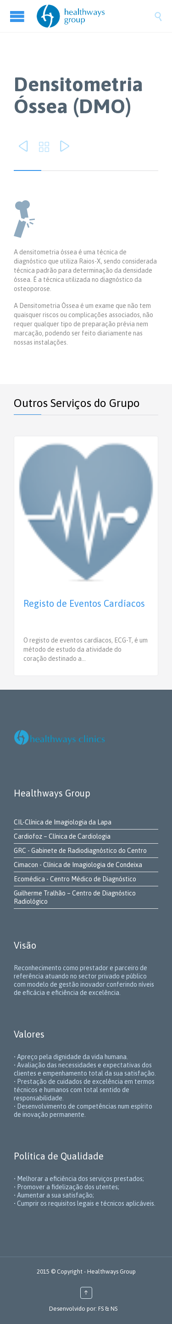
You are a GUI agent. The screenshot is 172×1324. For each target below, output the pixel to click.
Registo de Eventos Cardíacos (84, 603)
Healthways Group (111, 1271)
